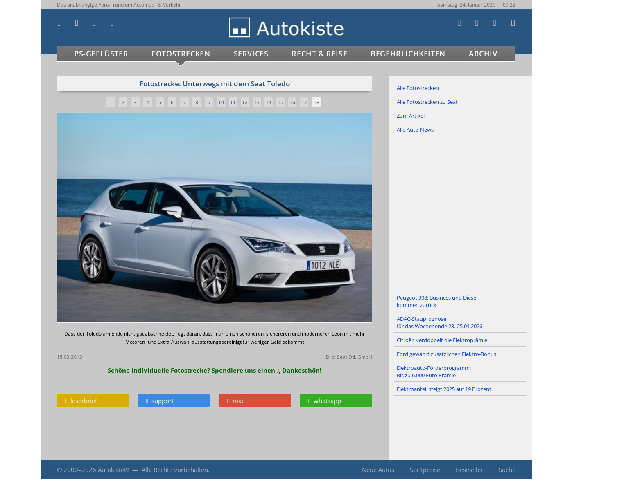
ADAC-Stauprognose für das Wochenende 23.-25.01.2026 (439, 322)
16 (292, 102)
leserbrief (81, 400)
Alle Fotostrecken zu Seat (427, 101)
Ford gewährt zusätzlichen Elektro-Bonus (446, 354)
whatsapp (324, 400)
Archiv (483, 53)
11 (233, 102)
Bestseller (469, 469)
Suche (507, 469)
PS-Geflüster (101, 53)
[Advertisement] (460, 214)
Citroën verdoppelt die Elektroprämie (442, 340)
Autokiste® (113, 469)
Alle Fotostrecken (418, 88)
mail (236, 400)
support (160, 400)
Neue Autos (378, 469)
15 (280, 102)
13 (257, 102)
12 (245, 102)
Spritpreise (425, 469)
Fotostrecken (180, 53)
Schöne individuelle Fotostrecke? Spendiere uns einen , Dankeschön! (214, 370)
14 (268, 102)
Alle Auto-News (415, 129)
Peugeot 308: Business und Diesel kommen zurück (437, 301)
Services (251, 53)
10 (221, 102)
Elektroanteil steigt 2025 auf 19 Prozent (444, 389)
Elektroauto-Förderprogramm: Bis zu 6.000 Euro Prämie (434, 371)
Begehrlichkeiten (408, 53)
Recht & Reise (319, 53)
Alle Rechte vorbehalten (175, 469)
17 (304, 102)
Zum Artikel (411, 115)
